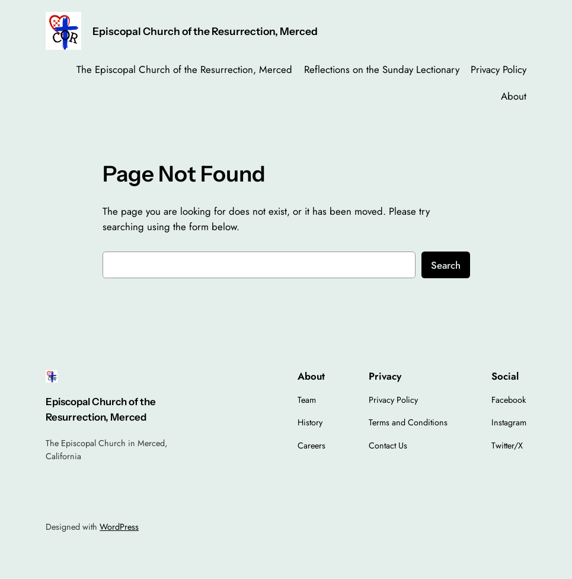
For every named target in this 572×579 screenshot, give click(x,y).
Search (446, 265)
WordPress (119, 527)
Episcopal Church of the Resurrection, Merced (205, 31)
